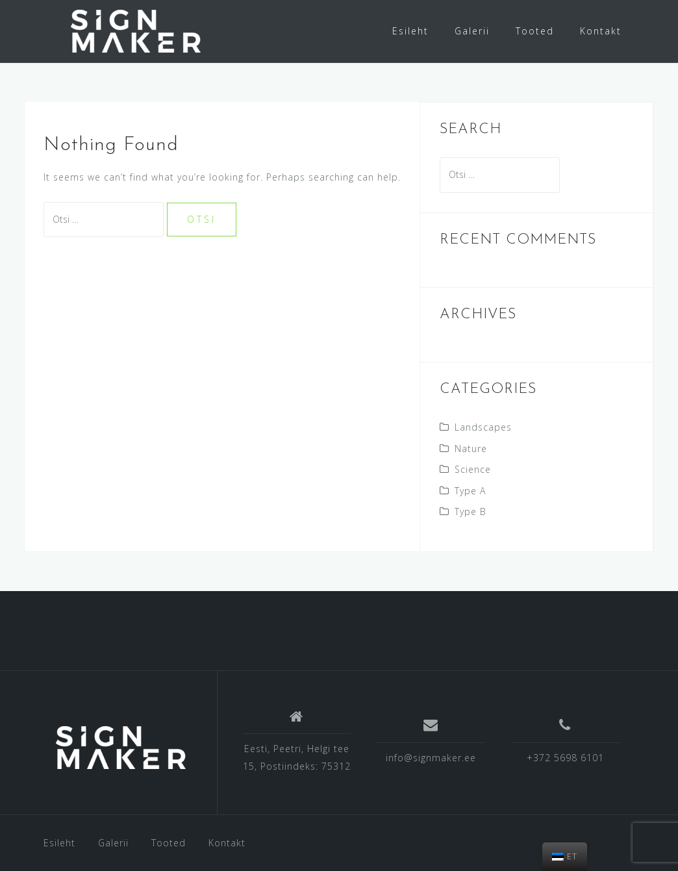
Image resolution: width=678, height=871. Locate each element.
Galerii (472, 31)
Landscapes (483, 427)
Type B (470, 511)
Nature (471, 448)
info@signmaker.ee (431, 757)
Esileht (410, 31)
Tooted (535, 31)
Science (473, 469)
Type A (470, 491)
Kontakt (601, 31)
